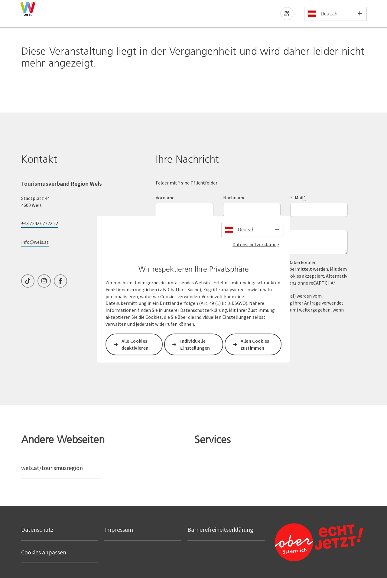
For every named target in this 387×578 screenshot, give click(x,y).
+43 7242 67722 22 (39, 223)
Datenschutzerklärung (256, 244)
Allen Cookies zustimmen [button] (255, 344)
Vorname (165, 197)
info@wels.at (35, 242)
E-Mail (298, 197)
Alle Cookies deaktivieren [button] (135, 344)
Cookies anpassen (43, 552)
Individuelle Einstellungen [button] (195, 344)
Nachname (234, 197)
